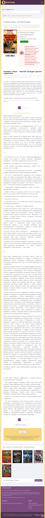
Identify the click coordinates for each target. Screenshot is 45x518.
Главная (4, 15)
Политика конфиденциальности (36, 505)
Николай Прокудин (28, 34)
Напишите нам (14, 438)
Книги (9, 15)
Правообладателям (33, 503)
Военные (13, 15)
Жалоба (22, 432)
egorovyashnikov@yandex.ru (17, 503)
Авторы (30, 506)
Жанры (30, 508)
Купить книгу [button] (24, 41)
